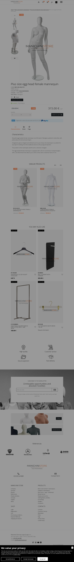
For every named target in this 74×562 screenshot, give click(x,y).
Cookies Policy (16, 554)
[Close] (72, 548)
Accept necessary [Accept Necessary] (28, 559)
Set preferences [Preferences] (10, 559)
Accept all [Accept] (42, 559)
